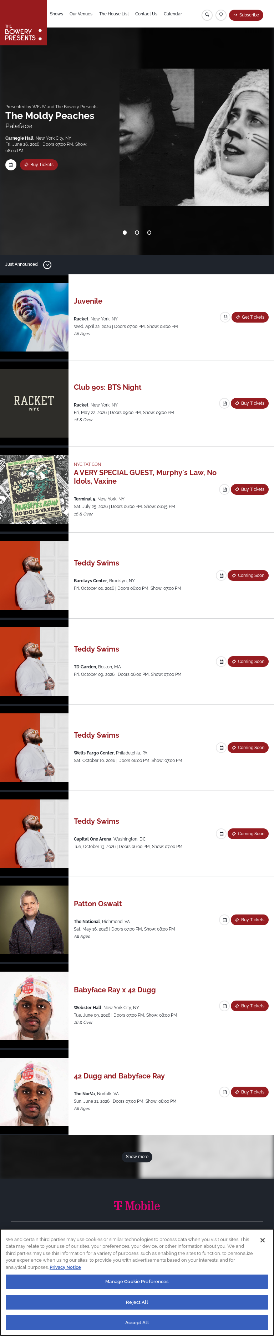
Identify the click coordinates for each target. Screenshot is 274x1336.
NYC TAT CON (87, 464)
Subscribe (249, 15)
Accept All (136, 1324)
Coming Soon (251, 575)
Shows (56, 13)
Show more (137, 1156)
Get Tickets (253, 317)
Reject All (137, 1303)
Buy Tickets (42, 164)
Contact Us (146, 13)
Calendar (173, 13)
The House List (114, 13)
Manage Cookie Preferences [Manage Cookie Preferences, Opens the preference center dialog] (136, 1283)
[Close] (262, 1242)
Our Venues (81, 13)
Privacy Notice (65, 1268)
